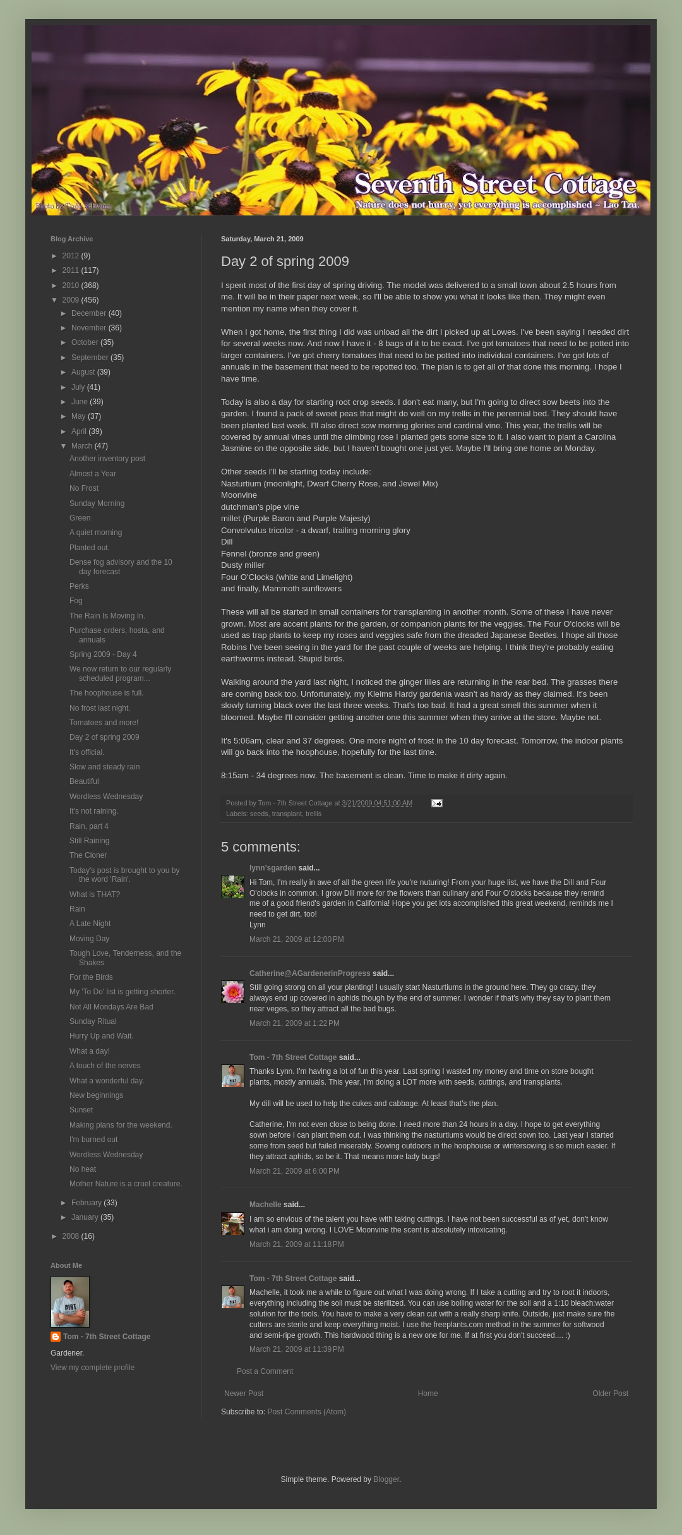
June (80, 401)
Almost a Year (92, 473)
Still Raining (89, 840)
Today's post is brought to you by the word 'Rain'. (124, 875)
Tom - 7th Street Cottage (293, 1057)
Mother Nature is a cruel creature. (125, 1183)
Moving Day (89, 938)
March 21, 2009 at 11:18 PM (296, 1244)
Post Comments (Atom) (306, 1411)
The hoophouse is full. (106, 693)
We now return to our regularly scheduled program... (120, 673)
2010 (72, 285)
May (79, 416)
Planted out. (89, 547)
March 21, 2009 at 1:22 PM (294, 1023)
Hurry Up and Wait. (101, 1036)
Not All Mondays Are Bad (111, 1006)
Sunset (81, 1109)
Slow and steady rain (104, 766)
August (84, 372)
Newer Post (243, 1393)
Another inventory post (107, 458)
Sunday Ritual (93, 1021)
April (79, 431)
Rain (77, 909)
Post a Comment (265, 1371)
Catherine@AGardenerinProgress (310, 973)
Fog (76, 600)
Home (428, 1393)
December (90, 313)
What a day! (89, 1051)
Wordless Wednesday (106, 796)
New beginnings (96, 1095)
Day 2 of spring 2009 (104, 737)
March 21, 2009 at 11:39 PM (296, 1349)
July (79, 387)
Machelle (265, 1204)
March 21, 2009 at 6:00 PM (294, 1171)
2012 (72, 255)
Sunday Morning (96, 503)
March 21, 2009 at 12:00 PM (296, 939)
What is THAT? (94, 894)
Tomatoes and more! (103, 722)
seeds (259, 813)
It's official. (86, 752)
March (83, 446)
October (85, 342)
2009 (72, 300)
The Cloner (88, 855)
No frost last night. (100, 708)
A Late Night (90, 923)
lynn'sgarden (272, 868)
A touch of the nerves (105, 1065)
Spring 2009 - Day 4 (103, 654)
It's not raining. (94, 811)
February (87, 1202)
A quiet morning (95, 532)
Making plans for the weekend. (120, 1125)
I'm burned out (93, 1139)
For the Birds (91, 977)
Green (79, 518)
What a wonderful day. (107, 1080)
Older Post (610, 1393)
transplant (287, 813)
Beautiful (84, 781)
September (91, 357)
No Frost (84, 488)
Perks (79, 586)
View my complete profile (93, 1367)
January (85, 1217)
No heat (82, 1169)
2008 (72, 1236)
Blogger (386, 1479)
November (90, 327)
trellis (313, 813)
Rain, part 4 (89, 826)
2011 (72, 270)
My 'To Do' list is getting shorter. (122, 991)
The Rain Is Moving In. (107, 615)
